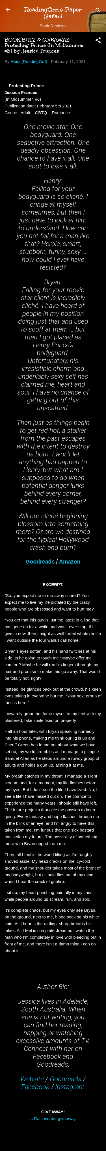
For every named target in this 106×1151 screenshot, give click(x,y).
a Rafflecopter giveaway (53, 1118)
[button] (98, 41)
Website (32, 1079)
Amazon (70, 561)
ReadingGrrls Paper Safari (53, 12)
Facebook (35, 1087)
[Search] (98, 11)
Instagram (70, 1087)
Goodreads (40, 561)
